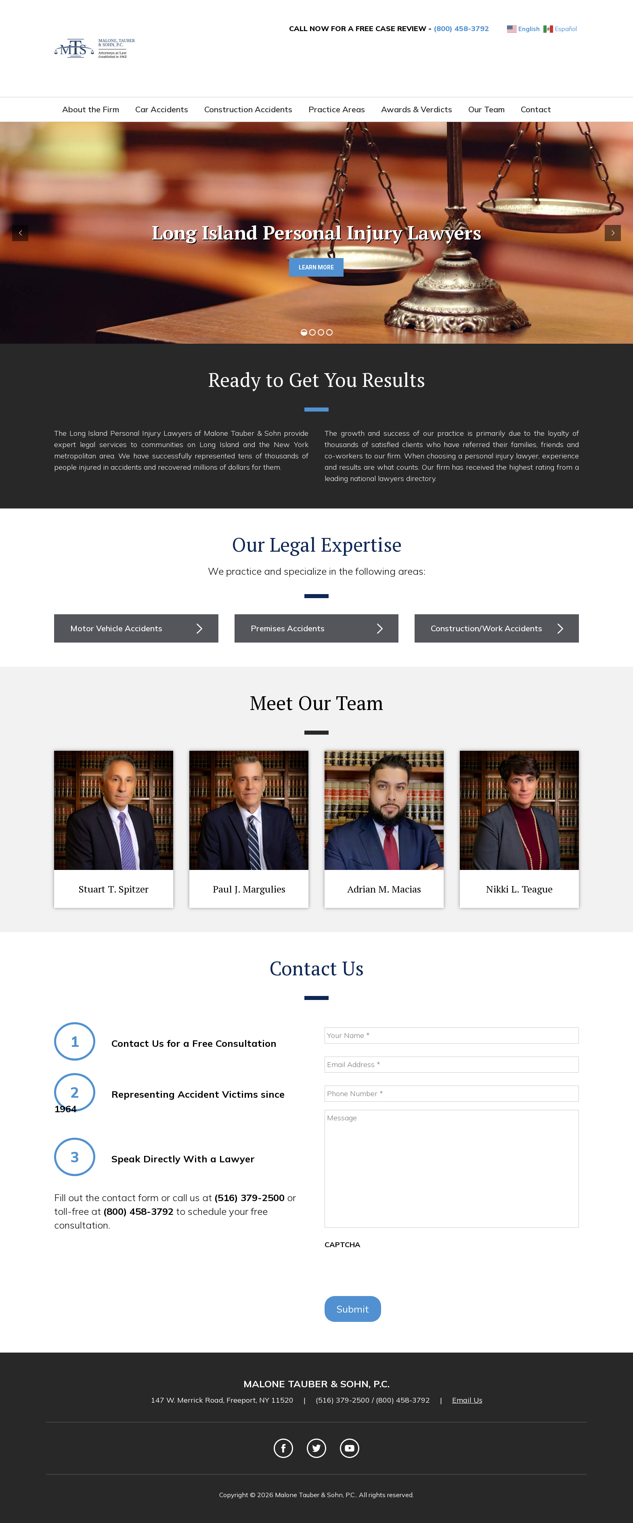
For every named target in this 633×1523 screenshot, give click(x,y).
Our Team (486, 109)
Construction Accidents (248, 109)
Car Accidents (161, 109)
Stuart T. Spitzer (114, 888)
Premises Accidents (288, 628)
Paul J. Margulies (249, 888)
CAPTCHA (343, 1244)
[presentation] (386, 1272)
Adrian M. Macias (384, 888)
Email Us (467, 1400)
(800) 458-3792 (461, 28)
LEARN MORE (316, 267)
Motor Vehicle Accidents (116, 628)
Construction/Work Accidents (486, 628)
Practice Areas (336, 109)
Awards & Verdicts (416, 109)
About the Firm (90, 109)
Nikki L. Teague (519, 888)
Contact (536, 109)
